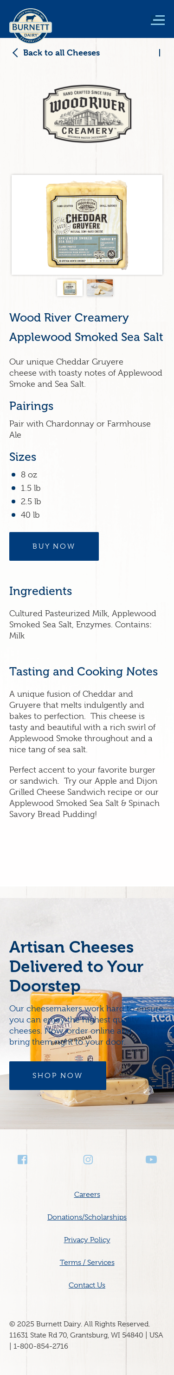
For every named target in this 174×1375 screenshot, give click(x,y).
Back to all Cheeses (61, 52)
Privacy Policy (87, 1240)
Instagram (87, 1159)
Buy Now (54, 546)
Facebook (23, 1159)
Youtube (151, 1159)
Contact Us (87, 1285)
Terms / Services (87, 1262)
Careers (87, 1194)
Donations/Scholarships (87, 1217)
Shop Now (57, 1076)
